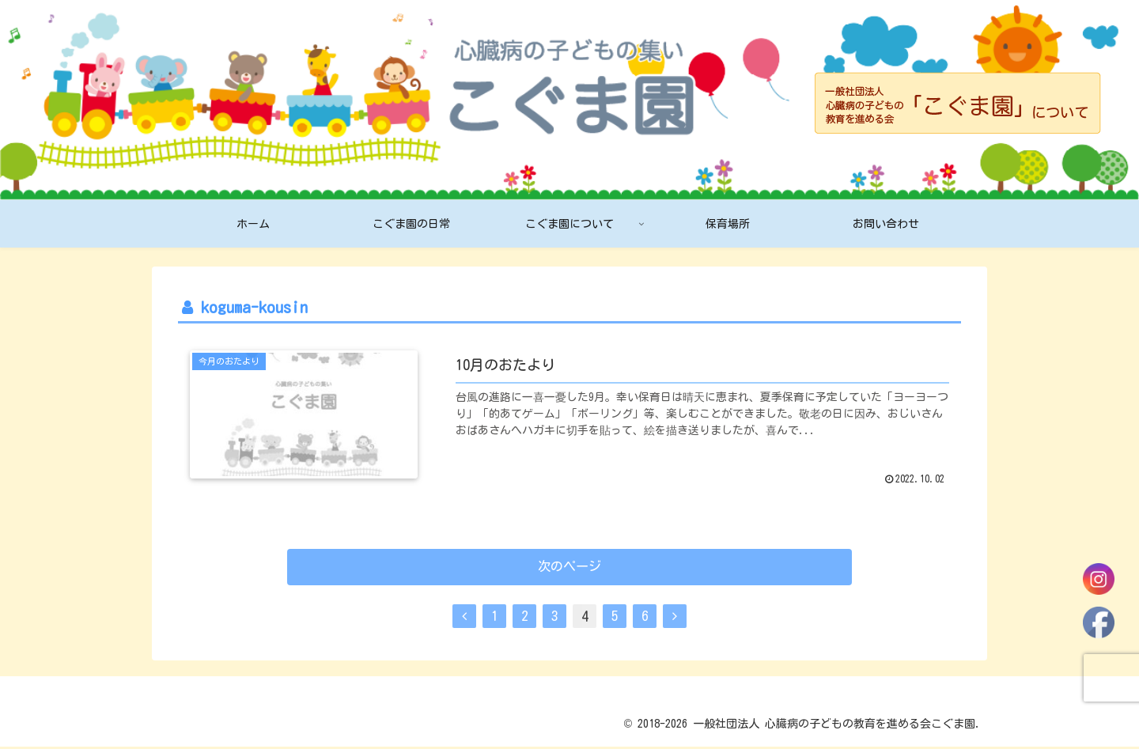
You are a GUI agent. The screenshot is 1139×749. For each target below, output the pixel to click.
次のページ (570, 569)
